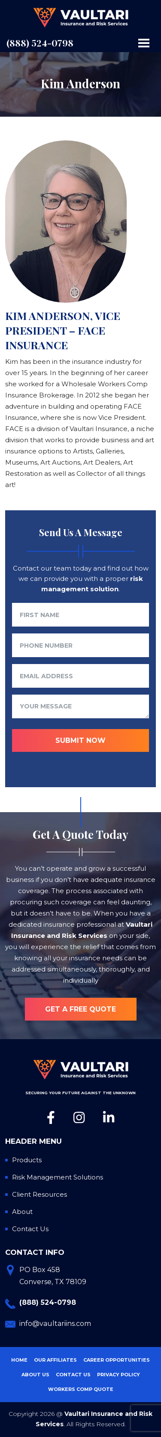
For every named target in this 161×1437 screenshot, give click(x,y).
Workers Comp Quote (80, 1389)
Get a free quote (80, 1009)
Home (19, 1360)
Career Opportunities (116, 1360)
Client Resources (39, 1194)
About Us (35, 1375)
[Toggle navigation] (144, 43)
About (22, 1211)
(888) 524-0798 (39, 43)
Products (27, 1160)
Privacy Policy (118, 1375)
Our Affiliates (55, 1360)
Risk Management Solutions (57, 1177)
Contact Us (30, 1229)
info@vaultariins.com (55, 1323)
